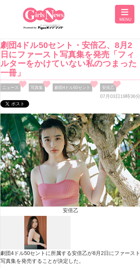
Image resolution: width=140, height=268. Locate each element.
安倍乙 (108, 87)
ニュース (10, 87)
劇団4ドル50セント (72, 87)
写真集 (37, 87)
